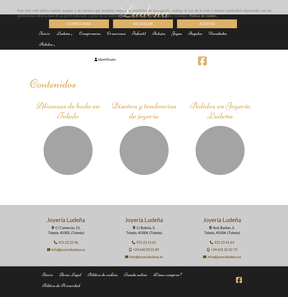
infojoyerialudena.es (68, 250)
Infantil (139, 33)
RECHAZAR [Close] (143, 24)
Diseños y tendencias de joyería (144, 110)
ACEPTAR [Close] (207, 24)
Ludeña (64, 33)
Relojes (158, 33)
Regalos (195, 33)
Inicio (44, 33)
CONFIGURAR (79, 24)
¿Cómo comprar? (167, 275)
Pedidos (47, 44)
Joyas (176, 33)
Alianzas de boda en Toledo (68, 110)
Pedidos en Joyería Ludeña (220, 110)
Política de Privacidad (61, 285)
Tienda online (135, 275)
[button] (105, 59)
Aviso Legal (70, 275)
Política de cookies (202, 16)
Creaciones (116, 33)
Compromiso (90, 33)
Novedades (217, 33)
